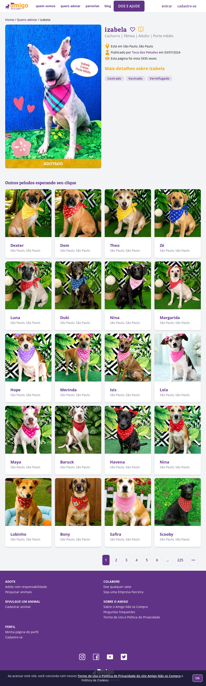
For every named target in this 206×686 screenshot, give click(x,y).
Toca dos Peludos (145, 52)
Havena (117, 462)
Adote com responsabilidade (26, 587)
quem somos (45, 6)
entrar (167, 6)
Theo (115, 245)
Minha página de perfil (21, 632)
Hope (15, 389)
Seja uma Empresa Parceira (123, 592)
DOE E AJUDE (129, 6)
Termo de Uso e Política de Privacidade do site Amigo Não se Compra (129, 676)
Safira (115, 534)
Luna (15, 317)
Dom (64, 245)
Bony (65, 534)
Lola (164, 389)
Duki (64, 317)
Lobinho (18, 534)
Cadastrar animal (17, 607)
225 (180, 560)
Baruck (67, 462)
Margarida (170, 317)
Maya (15, 462)
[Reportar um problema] (140, 29)
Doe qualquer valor (117, 587)
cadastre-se (186, 6)
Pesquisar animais (18, 592)
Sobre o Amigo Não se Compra (125, 607)
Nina (115, 317)
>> (193, 560)
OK (197, 678)
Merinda (68, 389)
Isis (113, 389)
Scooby (166, 534)
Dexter (17, 245)
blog (108, 6)
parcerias (92, 6)
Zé (162, 245)
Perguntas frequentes (119, 612)
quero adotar (70, 6)
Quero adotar (27, 20)
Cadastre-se (14, 637)
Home (9, 20)
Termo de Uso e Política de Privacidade (131, 617)
